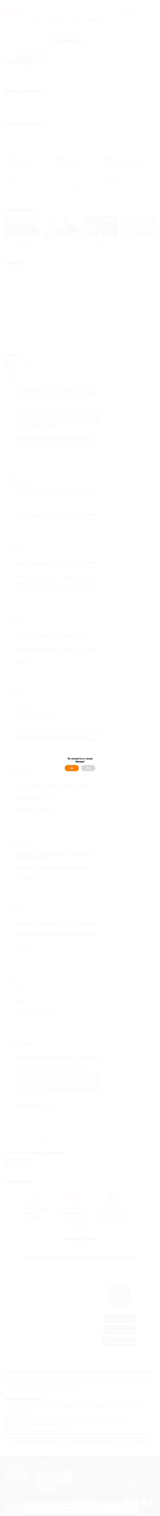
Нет (88, 768)
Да (71, 768)
